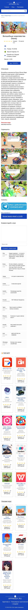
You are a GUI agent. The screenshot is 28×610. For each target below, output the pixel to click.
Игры (13, 7)
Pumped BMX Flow (7, 545)
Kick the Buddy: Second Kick (21, 427)
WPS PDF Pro (7, 369)
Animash (7, 483)
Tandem (21, 456)
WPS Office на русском (21, 484)
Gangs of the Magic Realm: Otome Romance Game (7, 575)
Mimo (7, 397)
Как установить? (5, 212)
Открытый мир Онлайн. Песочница (20, 399)
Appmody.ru (14, 3)
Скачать (14, 63)
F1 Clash (21, 544)
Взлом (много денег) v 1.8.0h (12, 216)
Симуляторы (7, 15)
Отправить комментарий (9, 248)
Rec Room (21, 517)
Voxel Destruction (7, 517)
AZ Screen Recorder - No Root (21, 370)
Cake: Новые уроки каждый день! (7, 428)
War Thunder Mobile (7, 456)
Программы (20, 7)
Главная (6, 7)
